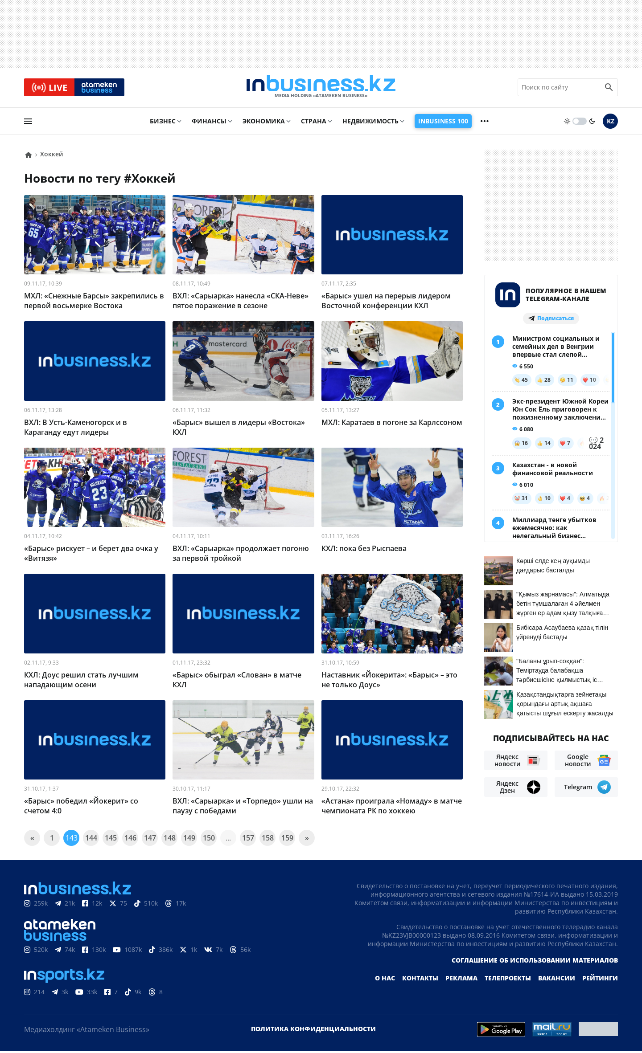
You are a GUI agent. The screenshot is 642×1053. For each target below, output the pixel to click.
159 (287, 840)
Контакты (420, 980)
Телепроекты (508, 980)
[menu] (28, 123)
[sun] (567, 123)
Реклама (461, 980)
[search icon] (609, 89)
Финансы (209, 123)
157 (248, 840)
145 (111, 840)
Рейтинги (600, 980)
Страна (313, 123)
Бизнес (163, 123)
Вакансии (556, 980)
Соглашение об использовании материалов (535, 962)
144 (91, 840)
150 (209, 840)
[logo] (321, 88)
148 (170, 840)
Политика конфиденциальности (313, 1031)
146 (130, 840)
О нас (385, 980)
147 (150, 840)
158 (268, 840)
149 (189, 840)
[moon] (592, 123)
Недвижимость (370, 123)
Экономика (264, 123)
